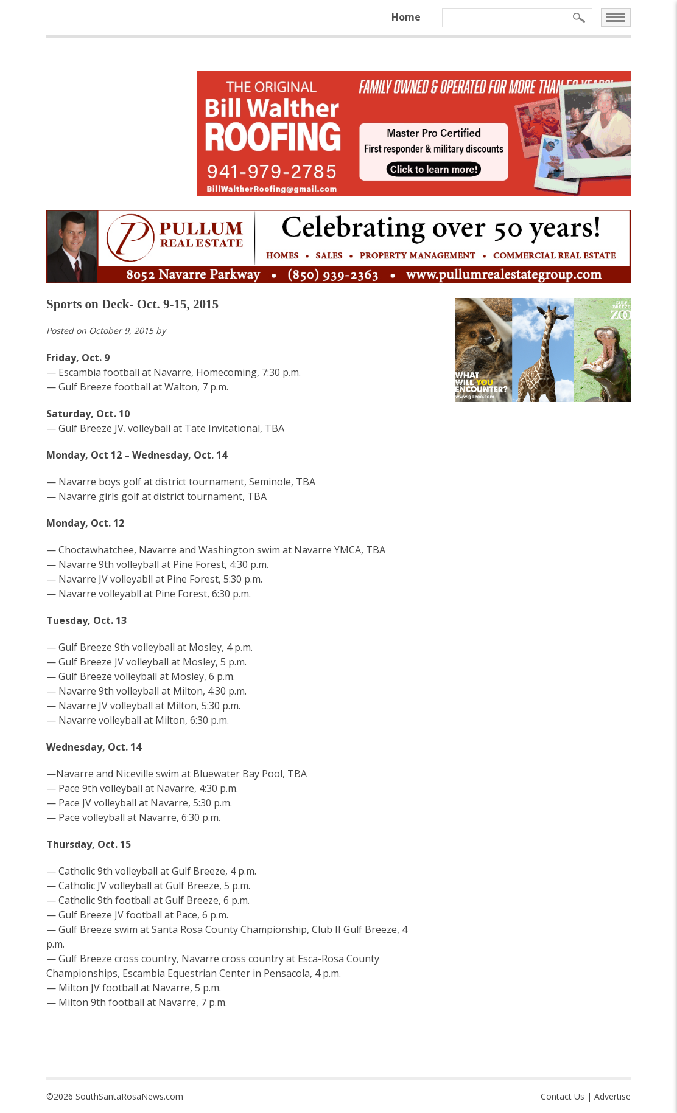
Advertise (612, 1096)
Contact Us (562, 1096)
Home (406, 17)
